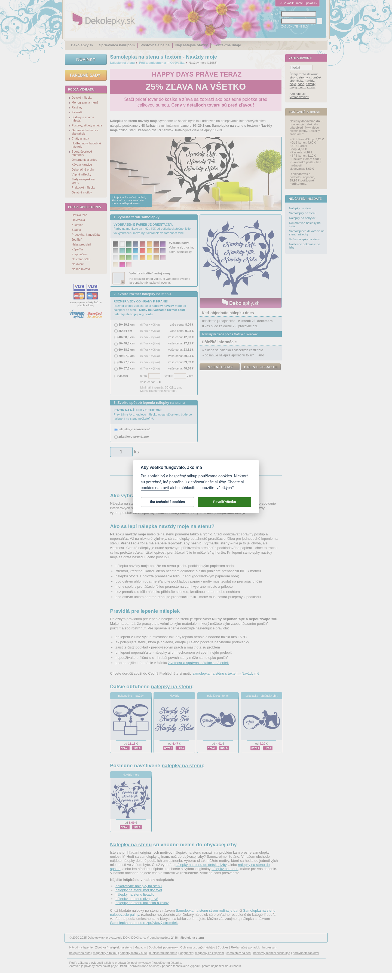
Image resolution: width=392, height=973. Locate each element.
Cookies (223, 947)
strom (293, 77)
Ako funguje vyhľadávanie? (299, 95)
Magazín (140, 947)
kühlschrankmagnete (163, 952)
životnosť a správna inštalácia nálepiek (198, 663)
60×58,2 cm (126, 349)
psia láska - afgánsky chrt (261, 695)
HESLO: (276, 21)
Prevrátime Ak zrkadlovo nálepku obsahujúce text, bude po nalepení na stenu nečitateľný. (153, 414)
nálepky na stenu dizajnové (136, 899)
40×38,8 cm (126, 337)
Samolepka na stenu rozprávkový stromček (144, 923)
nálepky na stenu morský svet (138, 890)
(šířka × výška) (150, 324)
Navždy (174, 695)
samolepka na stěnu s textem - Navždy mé (225, 673)
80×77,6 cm (126, 362)
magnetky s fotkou (105, 952)
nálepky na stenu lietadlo (134, 894)
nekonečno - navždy (130, 695)
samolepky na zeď (238, 952)
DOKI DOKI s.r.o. (134, 937)
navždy (309, 81)
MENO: (275, 14)
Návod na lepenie (81, 947)
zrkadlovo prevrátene (133, 436)
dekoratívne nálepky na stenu (138, 886)
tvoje (293, 84)
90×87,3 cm (126, 368)
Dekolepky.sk (82, 45)
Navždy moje (131, 774)
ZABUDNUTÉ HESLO (294, 26)
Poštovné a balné (155, 45)
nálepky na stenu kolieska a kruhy (142, 903)
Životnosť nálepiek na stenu (113, 947)
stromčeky (296, 81)
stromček (315, 77)
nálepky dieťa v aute (133, 952)
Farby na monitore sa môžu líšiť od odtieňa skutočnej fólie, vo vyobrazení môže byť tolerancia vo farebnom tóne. (152, 229)
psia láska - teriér (218, 695)
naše (301, 84)
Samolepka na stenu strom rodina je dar (207, 910)
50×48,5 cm (126, 343)
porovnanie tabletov (306, 952)
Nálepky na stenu (122, 62)
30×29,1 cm (126, 324)
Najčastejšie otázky (191, 45)
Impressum (269, 947)
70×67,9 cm (126, 355)
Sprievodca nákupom (117, 45)
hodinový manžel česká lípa (271, 952)
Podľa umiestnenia (152, 62)
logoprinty (186, 952)
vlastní (123, 376)
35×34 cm (125, 330)
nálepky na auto (80, 952)
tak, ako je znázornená (134, 429)
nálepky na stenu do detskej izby (201, 865)
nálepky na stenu (171, 686)
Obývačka (177, 62)
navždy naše (306, 87)
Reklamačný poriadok (245, 947)
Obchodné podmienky (162, 947)
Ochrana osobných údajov (197, 947)
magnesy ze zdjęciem (209, 952)
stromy (303, 77)
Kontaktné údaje (227, 45)
